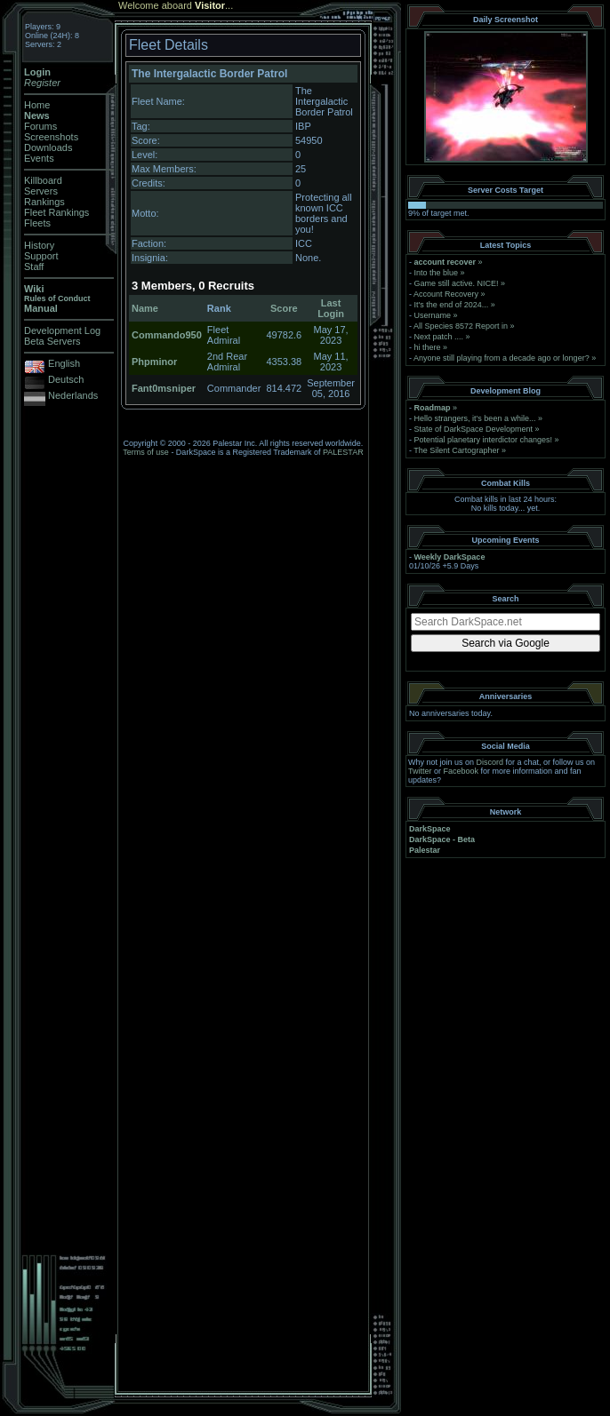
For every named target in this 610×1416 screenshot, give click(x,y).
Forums (40, 126)
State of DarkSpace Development (474, 429)
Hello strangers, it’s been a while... (475, 418)
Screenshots (51, 136)
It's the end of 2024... (451, 304)
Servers (41, 191)
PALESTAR (343, 452)
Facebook (461, 771)
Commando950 (167, 335)
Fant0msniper (164, 388)
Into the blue (436, 272)
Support (41, 256)
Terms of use (146, 452)
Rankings (44, 201)
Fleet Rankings (56, 212)
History (39, 245)
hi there (427, 347)
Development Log (62, 330)
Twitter (420, 771)
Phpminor (154, 361)
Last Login (330, 308)
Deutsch (66, 379)
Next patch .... (439, 336)
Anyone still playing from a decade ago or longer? (501, 358)
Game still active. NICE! (458, 283)
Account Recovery (445, 294)
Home (37, 104)
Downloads (48, 147)
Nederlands (73, 395)
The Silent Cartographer (456, 450)
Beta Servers (52, 341)
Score (284, 308)
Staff (34, 266)
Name (145, 308)
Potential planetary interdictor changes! (483, 439)
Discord (490, 762)
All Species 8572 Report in (460, 326)
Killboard (43, 180)
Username (433, 315)
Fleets (37, 223)
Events (39, 158)
